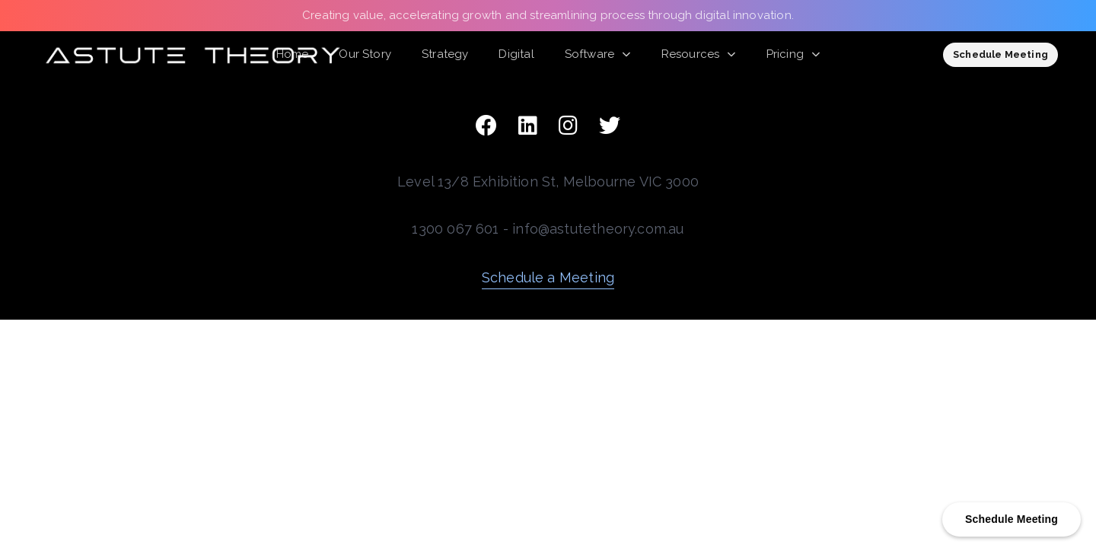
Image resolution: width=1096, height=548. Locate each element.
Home (292, 54)
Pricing (793, 54)
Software (598, 54)
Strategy (445, 54)
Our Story (365, 54)
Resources (698, 54)
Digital (516, 54)
